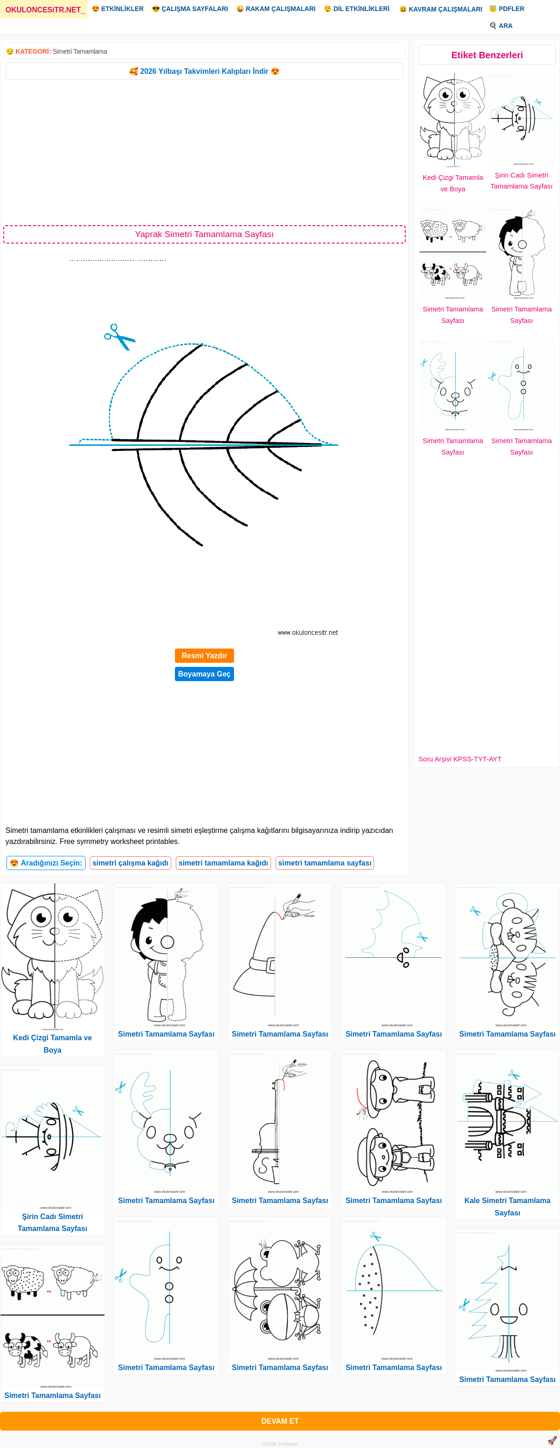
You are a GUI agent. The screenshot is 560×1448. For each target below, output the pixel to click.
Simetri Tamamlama (80, 51)
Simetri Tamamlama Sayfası (52, 1395)
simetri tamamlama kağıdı (223, 863)
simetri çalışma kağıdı (130, 863)
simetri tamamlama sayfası (325, 863)
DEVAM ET (280, 1421)
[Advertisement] (204, 152)
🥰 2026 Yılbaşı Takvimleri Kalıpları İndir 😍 (204, 71)
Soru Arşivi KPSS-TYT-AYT (460, 759)
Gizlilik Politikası (280, 1444)
